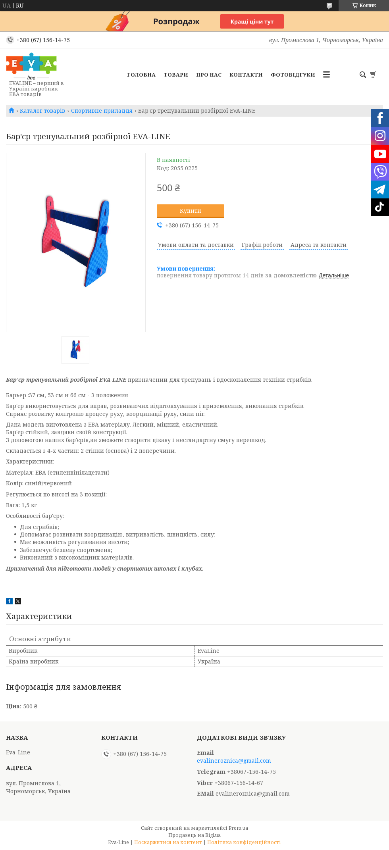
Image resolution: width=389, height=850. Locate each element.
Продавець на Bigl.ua (194, 835)
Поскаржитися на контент (168, 842)
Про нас (208, 74)
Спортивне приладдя (102, 111)
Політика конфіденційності (244, 842)
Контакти (246, 74)
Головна (141, 74)
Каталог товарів (42, 111)
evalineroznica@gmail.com (234, 760)
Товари (176, 74)
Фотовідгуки (293, 74)
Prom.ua (238, 828)
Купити (190, 210)
